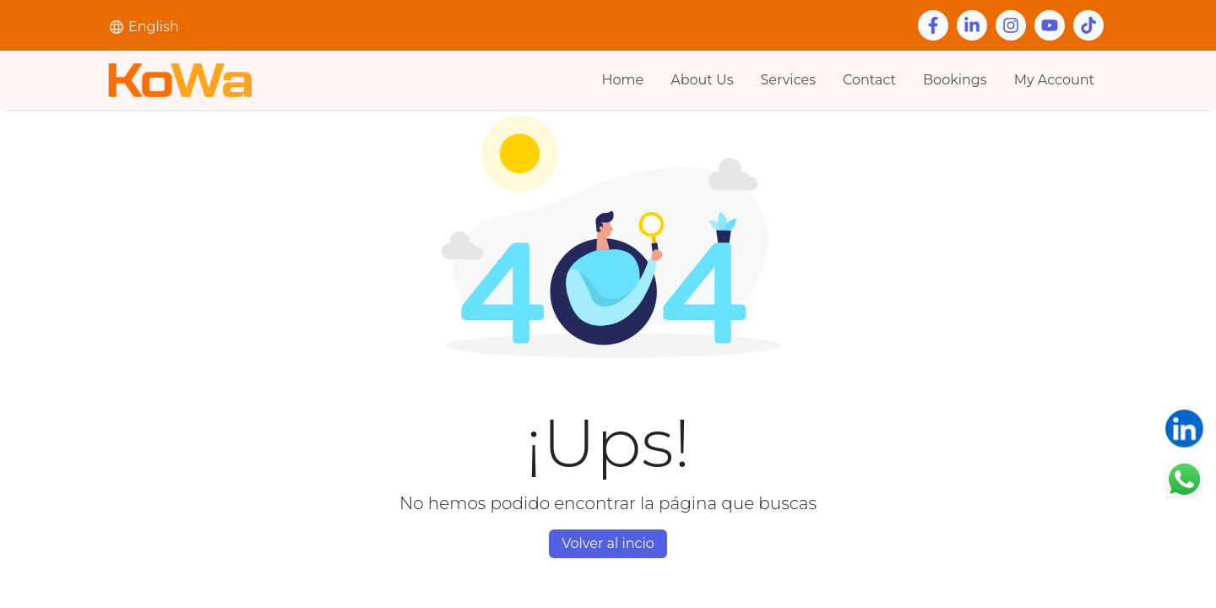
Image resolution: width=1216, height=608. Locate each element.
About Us (701, 80)
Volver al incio (608, 543)
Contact (869, 80)
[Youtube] (1049, 25)
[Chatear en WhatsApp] (1184, 478)
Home (623, 80)
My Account (1054, 80)
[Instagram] (1011, 25)
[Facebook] (933, 25)
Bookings (955, 80)
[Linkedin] (972, 25)
